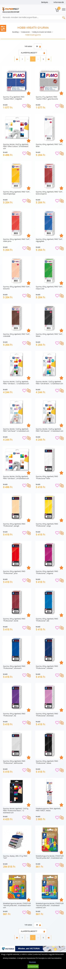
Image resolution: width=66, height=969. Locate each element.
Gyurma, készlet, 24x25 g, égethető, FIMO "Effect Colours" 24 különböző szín (16, 146)
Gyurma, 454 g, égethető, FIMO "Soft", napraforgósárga (16, 193)
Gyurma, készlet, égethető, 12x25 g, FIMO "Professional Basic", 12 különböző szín (16, 810)
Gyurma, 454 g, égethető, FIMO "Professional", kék (47, 620)
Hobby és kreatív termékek (41, 32)
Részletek (32, 962)
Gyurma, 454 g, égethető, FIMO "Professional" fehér (47, 477)
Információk (59, 2)
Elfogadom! (33, 966)
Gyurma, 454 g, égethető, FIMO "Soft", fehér (49, 145)
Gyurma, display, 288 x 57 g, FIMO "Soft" (15, 857)
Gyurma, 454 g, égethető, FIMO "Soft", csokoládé (16, 335)
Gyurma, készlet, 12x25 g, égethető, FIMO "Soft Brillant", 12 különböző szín (49, 382)
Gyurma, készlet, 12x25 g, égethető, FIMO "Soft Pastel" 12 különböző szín (16, 430)
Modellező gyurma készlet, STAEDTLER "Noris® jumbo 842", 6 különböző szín (49, 857)
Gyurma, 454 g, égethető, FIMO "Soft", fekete (49, 335)
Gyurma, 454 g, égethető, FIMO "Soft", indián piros (16, 240)
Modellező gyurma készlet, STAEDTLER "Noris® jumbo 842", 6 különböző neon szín (17, 905)
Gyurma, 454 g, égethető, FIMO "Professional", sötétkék (47, 667)
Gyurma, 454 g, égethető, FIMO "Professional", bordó (14, 620)
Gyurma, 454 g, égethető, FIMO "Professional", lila (14, 715)
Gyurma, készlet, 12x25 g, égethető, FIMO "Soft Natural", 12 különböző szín (49, 430)
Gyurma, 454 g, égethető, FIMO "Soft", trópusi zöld (49, 288)
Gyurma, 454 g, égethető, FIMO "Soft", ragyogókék (49, 240)
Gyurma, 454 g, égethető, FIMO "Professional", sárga (47, 525)
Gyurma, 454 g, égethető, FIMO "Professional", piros (14, 572)
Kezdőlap (15, 32)
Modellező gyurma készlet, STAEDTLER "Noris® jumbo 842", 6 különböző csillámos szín (49, 905)
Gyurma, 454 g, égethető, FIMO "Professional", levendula (47, 715)
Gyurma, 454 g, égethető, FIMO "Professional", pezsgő (14, 525)
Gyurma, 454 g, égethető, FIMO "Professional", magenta (47, 572)
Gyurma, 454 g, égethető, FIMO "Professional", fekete (47, 762)
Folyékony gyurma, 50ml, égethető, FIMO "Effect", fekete (48, 809)
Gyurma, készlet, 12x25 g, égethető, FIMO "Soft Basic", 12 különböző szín (16, 382)
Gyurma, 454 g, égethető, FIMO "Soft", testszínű (16, 288)
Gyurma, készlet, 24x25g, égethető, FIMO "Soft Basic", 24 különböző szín (16, 477)
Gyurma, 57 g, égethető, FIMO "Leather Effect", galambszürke (47, 98)
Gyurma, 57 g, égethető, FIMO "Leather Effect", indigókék (13, 98)
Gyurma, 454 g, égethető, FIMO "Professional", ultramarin (14, 667)
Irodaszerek (25, 32)
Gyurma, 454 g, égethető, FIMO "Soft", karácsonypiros (49, 193)
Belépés (44, 2)
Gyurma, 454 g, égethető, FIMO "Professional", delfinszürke (14, 762)
